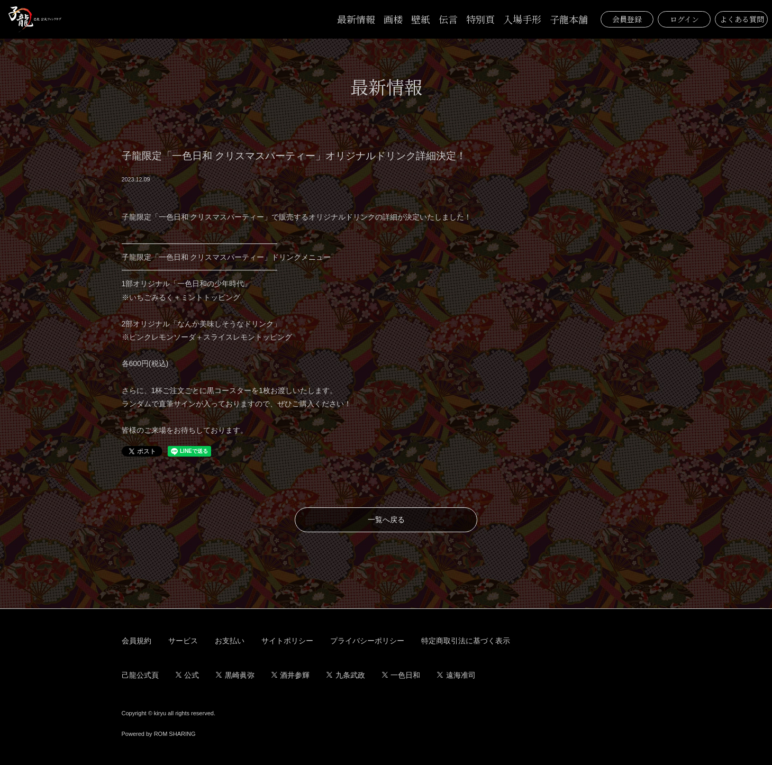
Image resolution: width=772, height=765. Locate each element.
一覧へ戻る (386, 519)
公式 (187, 675)
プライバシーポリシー (367, 640)
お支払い (229, 640)
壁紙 (420, 19)
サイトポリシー (287, 640)
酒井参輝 (290, 675)
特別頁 (480, 19)
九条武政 (345, 675)
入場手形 (522, 19)
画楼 (393, 19)
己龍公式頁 (140, 675)
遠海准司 (456, 675)
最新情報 (356, 19)
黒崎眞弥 (235, 675)
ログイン (684, 19)
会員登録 (627, 19)
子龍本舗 (569, 19)
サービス (183, 640)
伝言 (448, 19)
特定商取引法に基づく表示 (465, 640)
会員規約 (136, 640)
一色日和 (401, 675)
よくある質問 (742, 19)
